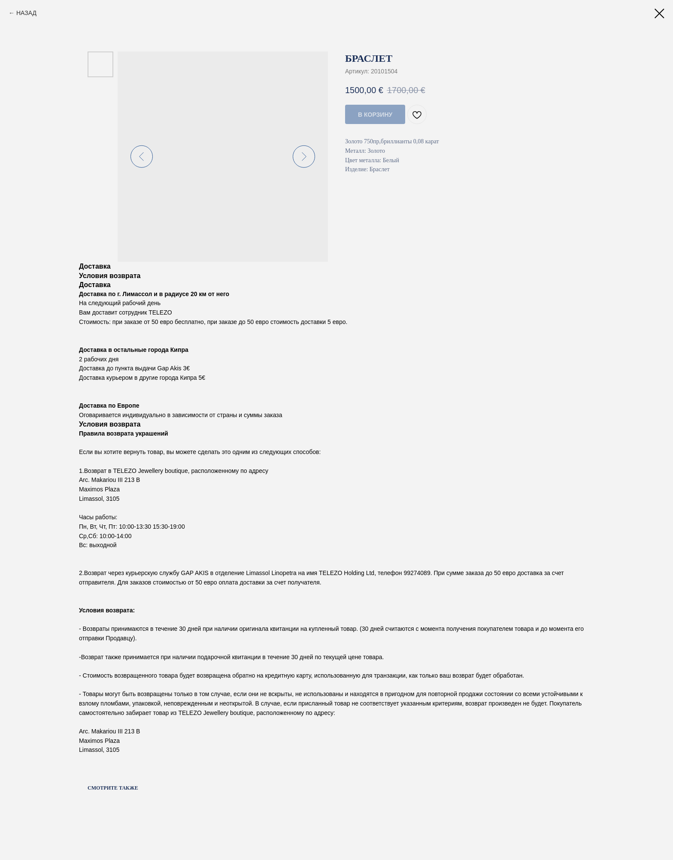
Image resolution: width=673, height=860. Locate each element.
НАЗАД (26, 12)
